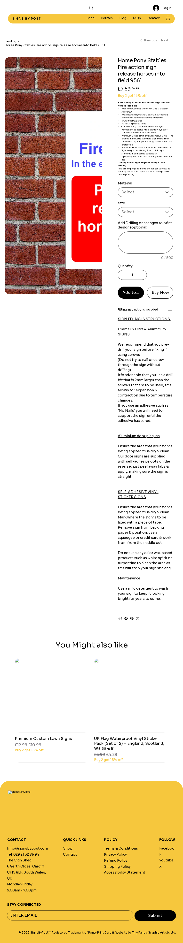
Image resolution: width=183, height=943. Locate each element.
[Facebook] (126, 618)
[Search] (91, 8)
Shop (67, 848)
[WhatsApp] (120, 618)
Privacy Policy (115, 854)
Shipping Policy (117, 867)
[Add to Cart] (131, 293)
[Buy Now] (160, 293)
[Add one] (142, 275)
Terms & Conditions (121, 848)
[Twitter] (137, 618)
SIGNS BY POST (27, 18)
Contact (70, 854)
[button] (107, 18)
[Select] (145, 192)
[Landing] (10, 41)
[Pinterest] (131, 618)
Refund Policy (115, 861)
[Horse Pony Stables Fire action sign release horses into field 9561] (55, 45)
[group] (91, 710)
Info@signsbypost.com (27, 848)
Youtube (166, 860)
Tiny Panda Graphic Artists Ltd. (154, 932)
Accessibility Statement (124, 872)
